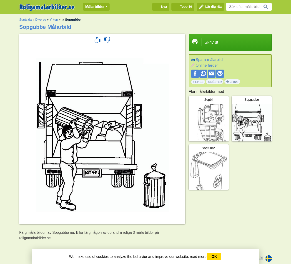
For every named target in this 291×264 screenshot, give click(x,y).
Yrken (54, 19)
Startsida (25, 19)
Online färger (207, 65)
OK (214, 257)
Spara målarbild (209, 60)
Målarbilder (95, 7)
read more (198, 257)
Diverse (40, 19)
